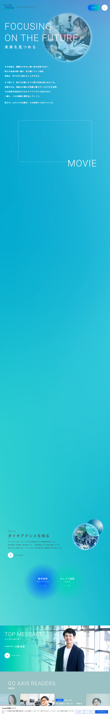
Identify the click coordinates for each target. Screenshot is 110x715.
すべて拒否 (89, 712)
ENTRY (94, 7)
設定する (80, 712)
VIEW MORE (15, 555)
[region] (55, 710)
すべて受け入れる (101, 712)
